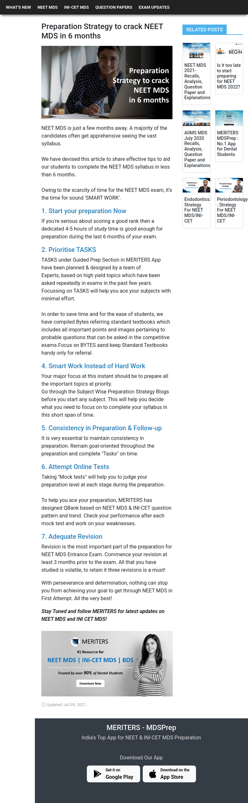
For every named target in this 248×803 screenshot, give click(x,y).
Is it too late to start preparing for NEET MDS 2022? (229, 76)
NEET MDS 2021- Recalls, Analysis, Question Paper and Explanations (197, 81)
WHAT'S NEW (18, 7)
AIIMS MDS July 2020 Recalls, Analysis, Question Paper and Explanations (197, 149)
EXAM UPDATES (154, 7)
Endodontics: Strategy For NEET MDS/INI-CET (197, 210)
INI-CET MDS (76, 7)
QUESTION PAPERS (113, 7)
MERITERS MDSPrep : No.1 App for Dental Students (227, 143)
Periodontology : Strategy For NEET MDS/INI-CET (232, 210)
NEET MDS (47, 7)
